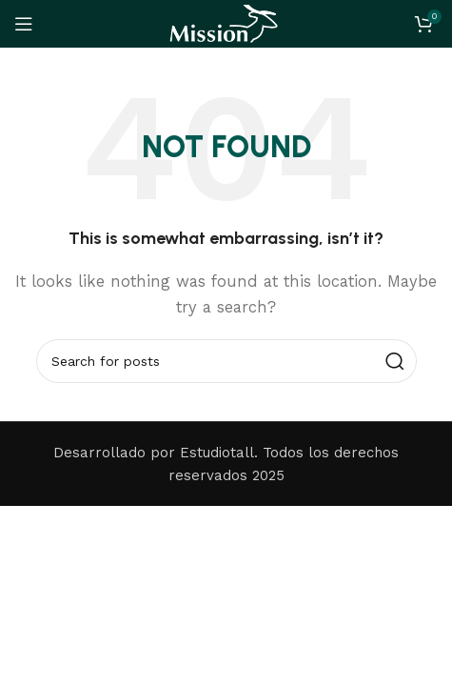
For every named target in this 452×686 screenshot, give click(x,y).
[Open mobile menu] (24, 24)
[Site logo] (225, 22)
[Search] (226, 361)
